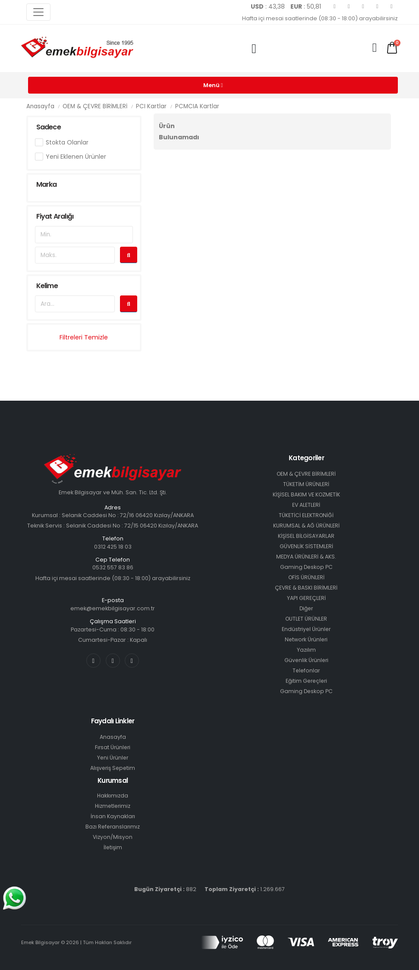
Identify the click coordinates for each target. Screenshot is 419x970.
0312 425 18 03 (113, 546)
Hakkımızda (113, 795)
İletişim (113, 847)
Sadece (48, 127)
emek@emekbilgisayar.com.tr (112, 608)
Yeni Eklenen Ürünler (76, 156)
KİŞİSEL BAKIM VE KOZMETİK (306, 494)
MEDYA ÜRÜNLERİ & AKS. (306, 556)
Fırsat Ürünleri (112, 747)
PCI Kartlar (151, 106)
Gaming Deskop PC (306, 567)
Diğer (306, 608)
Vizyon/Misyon (113, 837)
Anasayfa (40, 106)
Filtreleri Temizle (84, 337)
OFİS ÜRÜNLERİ (306, 577)
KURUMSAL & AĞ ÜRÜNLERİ (306, 525)
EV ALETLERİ (306, 505)
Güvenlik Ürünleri (306, 660)
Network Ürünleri (306, 639)
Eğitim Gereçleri (306, 680)
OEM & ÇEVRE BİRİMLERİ (95, 106)
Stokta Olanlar (67, 142)
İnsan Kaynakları (112, 816)
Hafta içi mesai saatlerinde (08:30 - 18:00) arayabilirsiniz (320, 18)
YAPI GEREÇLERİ (306, 598)
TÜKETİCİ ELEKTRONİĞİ (306, 515)
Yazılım (306, 649)
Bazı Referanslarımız (113, 826)
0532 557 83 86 (112, 567)
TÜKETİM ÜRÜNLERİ (306, 484)
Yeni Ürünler (112, 757)
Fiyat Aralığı (55, 216)
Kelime (47, 286)
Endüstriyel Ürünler (306, 629)
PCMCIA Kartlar (197, 106)
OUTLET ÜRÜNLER (306, 618)
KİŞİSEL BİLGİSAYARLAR (306, 536)
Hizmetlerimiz (112, 806)
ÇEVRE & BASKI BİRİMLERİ (306, 587)
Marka (46, 184)
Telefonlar (306, 670)
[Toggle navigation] (38, 12)
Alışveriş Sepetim (112, 768)
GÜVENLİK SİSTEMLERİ (306, 546)
